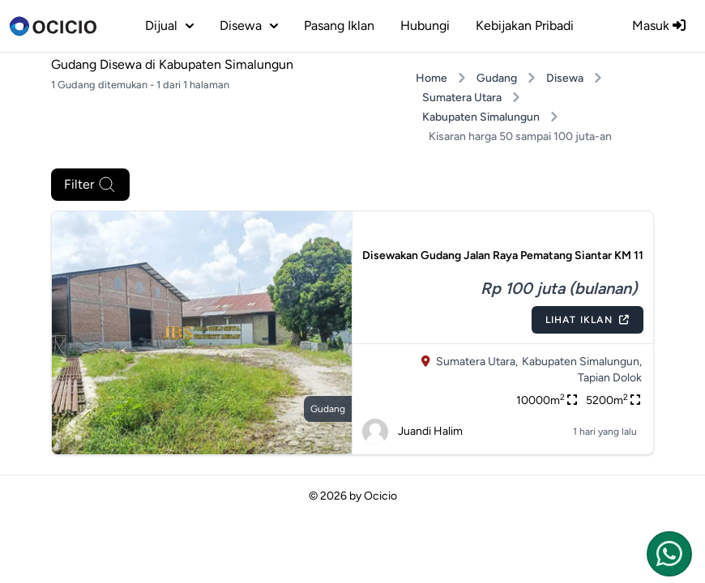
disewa (249, 25)
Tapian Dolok (610, 378)
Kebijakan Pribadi (525, 25)
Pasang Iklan (339, 25)
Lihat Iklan (587, 320)
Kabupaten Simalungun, (582, 361)
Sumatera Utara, (477, 361)
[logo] (53, 26)
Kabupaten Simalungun (481, 117)
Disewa (564, 78)
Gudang (496, 78)
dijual (169, 25)
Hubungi (425, 25)
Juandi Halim (412, 432)
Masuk (659, 25)
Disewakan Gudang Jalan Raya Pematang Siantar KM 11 (502, 255)
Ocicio (380, 496)
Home (431, 78)
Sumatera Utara (462, 97)
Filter (90, 184)
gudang (327, 409)
